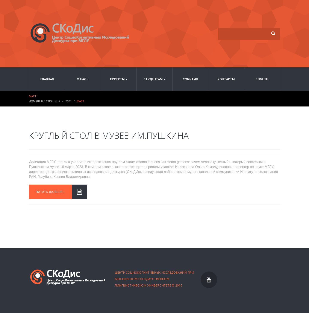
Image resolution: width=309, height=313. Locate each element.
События (190, 79)
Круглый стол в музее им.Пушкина (109, 135)
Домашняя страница (44, 101)
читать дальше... (54, 192)
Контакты (226, 79)
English (262, 79)
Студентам (154, 79)
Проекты (118, 79)
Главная (47, 79)
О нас (83, 79)
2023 (68, 101)
